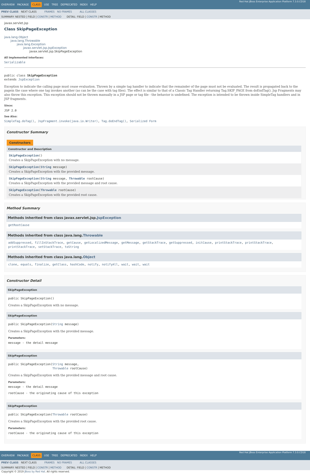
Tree (55, 4)
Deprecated (69, 4)
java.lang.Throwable (25, 40)
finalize (42, 264)
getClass (59, 264)
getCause (73, 242)
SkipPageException (24, 155)
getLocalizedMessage (101, 242)
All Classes (88, 11)
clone (12, 264)
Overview (8, 4)
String (46, 167)
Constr (42, 16)
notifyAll (110, 264)
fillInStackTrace (49, 242)
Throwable (77, 178)
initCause (204, 242)
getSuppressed (180, 242)
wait (125, 264)
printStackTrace (228, 242)
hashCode (77, 264)
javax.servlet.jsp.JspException (45, 47)
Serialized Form (143, 121)
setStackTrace (49, 246)
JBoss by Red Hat (34, 471)
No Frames (64, 11)
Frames (49, 11)
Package (23, 4)
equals (26, 264)
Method (55, 16)
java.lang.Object (16, 37)
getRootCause (18, 225)
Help (93, 4)
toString (72, 246)
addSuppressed (19, 242)
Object (89, 257)
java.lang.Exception (31, 44)
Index (84, 4)
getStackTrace (154, 242)
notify (93, 264)
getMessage (130, 242)
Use (46, 4)
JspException (28, 79)
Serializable (14, 62)
